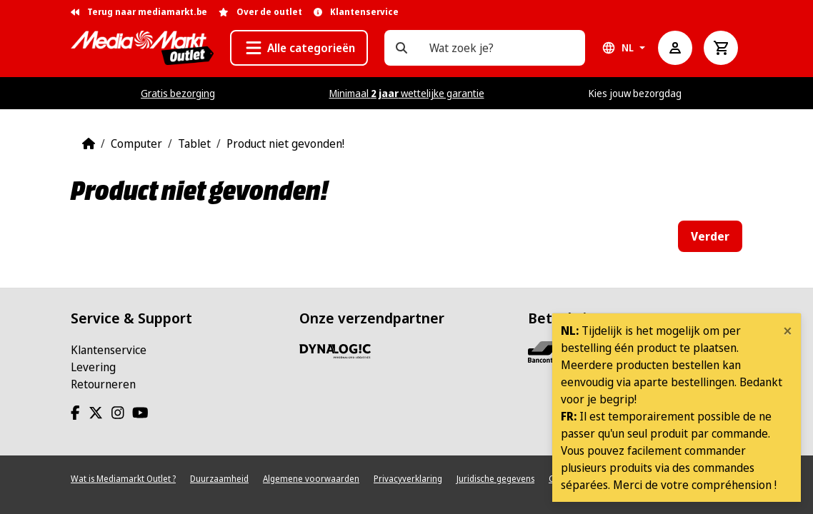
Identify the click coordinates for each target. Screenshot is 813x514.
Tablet (194, 143)
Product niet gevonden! (285, 143)
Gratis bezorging (178, 93)
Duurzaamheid (219, 479)
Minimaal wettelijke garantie (406, 93)
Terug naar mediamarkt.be (139, 12)
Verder (710, 236)
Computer (136, 143)
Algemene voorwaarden (311, 479)
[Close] (787, 330)
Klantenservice (108, 350)
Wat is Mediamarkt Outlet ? (123, 479)
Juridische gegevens (495, 479)
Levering (93, 367)
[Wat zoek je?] (401, 48)
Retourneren (103, 384)
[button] (299, 48)
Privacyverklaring (408, 479)
